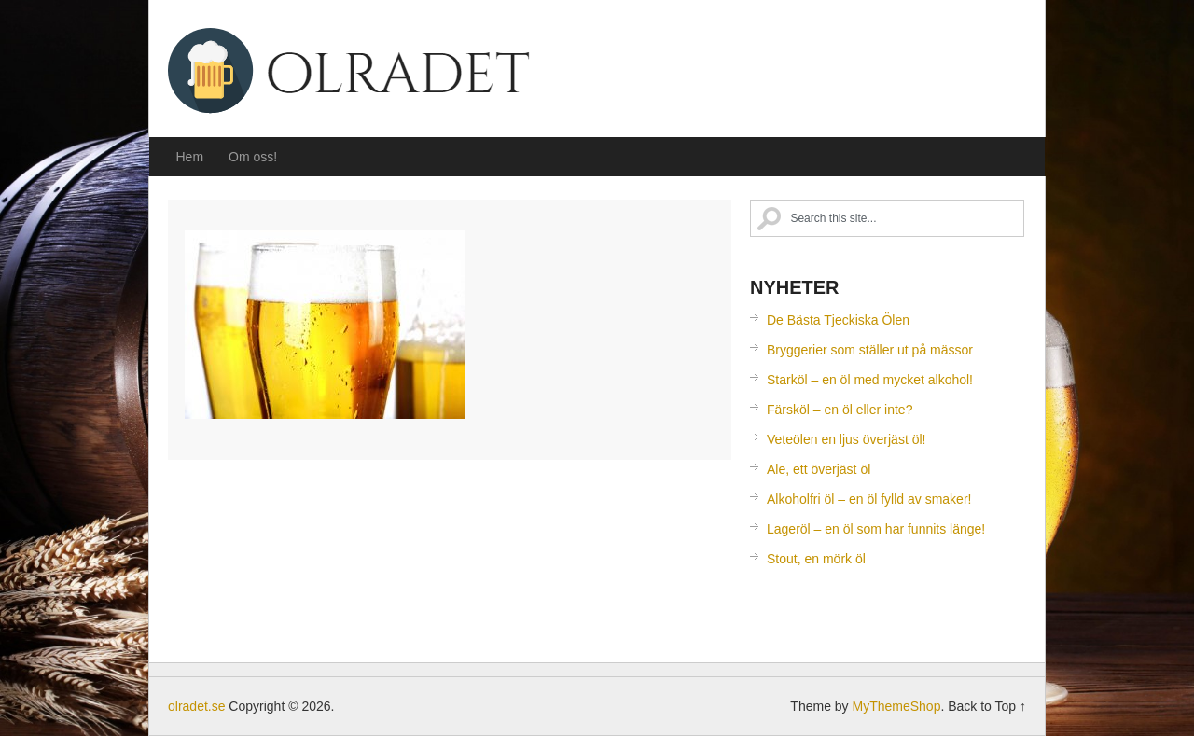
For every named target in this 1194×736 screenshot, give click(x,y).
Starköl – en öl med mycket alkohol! (870, 379)
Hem (190, 156)
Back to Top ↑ (987, 706)
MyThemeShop (896, 706)
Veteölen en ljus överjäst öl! (846, 439)
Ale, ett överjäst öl (818, 469)
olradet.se (354, 73)
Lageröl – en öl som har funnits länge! (876, 528)
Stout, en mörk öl (816, 558)
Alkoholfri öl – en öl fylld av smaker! (869, 499)
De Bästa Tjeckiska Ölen (838, 319)
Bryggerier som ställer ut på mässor (870, 349)
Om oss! (253, 156)
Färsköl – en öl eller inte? (839, 409)
